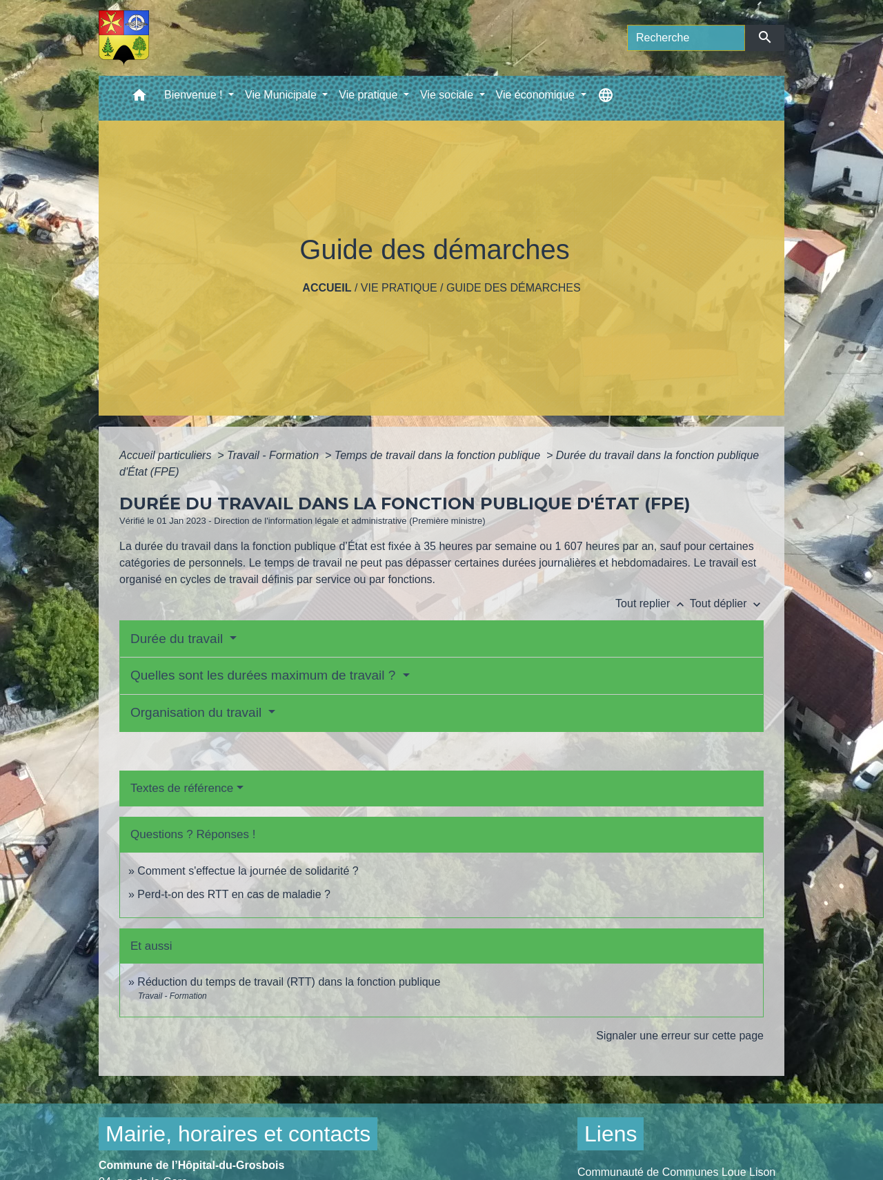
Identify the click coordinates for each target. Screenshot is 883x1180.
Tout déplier (727, 603)
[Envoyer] (764, 38)
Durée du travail (178, 638)
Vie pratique (399, 288)
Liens (610, 1133)
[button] (139, 98)
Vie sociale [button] (448, 95)
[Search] (686, 38)
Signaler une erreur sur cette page (680, 1035)
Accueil (326, 288)
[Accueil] (124, 38)
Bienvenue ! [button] (195, 95)
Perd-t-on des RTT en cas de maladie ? (233, 894)
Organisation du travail (197, 712)
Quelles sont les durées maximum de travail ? (264, 675)
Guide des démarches (513, 288)
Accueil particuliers (167, 455)
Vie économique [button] (537, 95)
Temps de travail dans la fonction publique (439, 455)
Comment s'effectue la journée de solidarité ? (247, 871)
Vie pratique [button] (370, 95)
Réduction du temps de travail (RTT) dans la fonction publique (288, 982)
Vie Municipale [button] (282, 95)
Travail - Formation (274, 455)
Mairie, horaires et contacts (238, 1133)
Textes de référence (181, 788)
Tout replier (652, 603)
